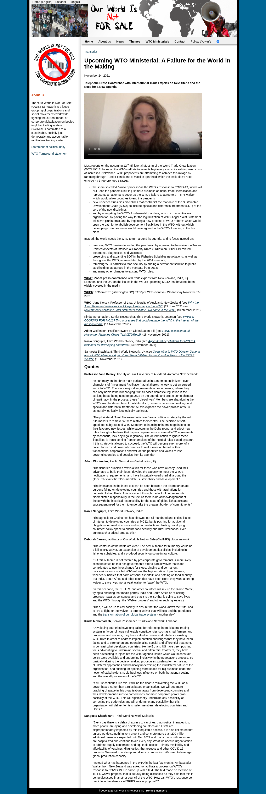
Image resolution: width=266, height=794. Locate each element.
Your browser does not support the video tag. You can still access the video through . (143, 126)
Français (74, 2)
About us (104, 41)
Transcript (90, 51)
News (120, 41)
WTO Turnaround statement (49, 153)
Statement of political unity (48, 147)
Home (89, 41)
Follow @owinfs (201, 41)
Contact (180, 41)
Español (60, 2)
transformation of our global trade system (129, 614)
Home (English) (42, 2)
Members (161, 790)
